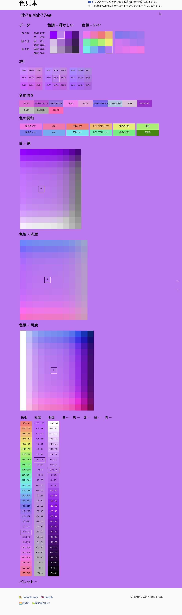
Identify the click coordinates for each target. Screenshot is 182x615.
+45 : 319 (26, 562)
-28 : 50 (39, 506)
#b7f (49, 78)
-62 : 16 (39, 552)
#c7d (39, 78)
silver (26, 110)
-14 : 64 (39, 485)
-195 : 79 (26, 449)
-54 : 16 (53, 552)
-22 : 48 (53, 511)
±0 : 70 (53, 470)
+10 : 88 (40, 439)
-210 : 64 (26, 444)
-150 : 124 (26, 464)
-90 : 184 (26, 485)
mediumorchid (41, 103)
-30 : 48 (39, 511)
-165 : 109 (26, 459)
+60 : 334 (26, 568)
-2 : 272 (25, 526)
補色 (148, 126)
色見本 (24, 603)
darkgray (41, 110)
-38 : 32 (53, 532)
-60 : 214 (26, 495)
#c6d (39, 85)
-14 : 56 (53, 495)
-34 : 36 (53, 526)
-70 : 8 (40, 562)
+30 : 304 (26, 557)
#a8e (80, 70)
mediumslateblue (100, 103)
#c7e (31, 78)
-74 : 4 (40, 568)
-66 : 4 (53, 568)
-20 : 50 (53, 506)
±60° (54, 126)
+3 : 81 (40, 449)
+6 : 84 (40, 444)
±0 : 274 (26, 532)
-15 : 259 (26, 511)
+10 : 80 (53, 449)
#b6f (49, 85)
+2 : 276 (26, 537)
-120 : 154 (26, 475)
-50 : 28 (39, 537)
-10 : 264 (26, 516)
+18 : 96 (40, 428)
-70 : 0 (53, 573)
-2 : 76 (40, 464)
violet (70, 103)
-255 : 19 (26, 428)
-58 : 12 (53, 557)
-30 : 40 (53, 521)
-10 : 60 (53, 490)
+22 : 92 (53, 433)
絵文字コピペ (41, 603)
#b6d (63, 85)
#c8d (39, 70)
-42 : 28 (53, 537)
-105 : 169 (26, 480)
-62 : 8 (53, 562)
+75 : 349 (26, 573)
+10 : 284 (26, 547)
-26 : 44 (53, 516)
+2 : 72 (53, 464)
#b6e (56, 85)
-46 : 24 (53, 542)
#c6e (31, 85)
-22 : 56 (39, 495)
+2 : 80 (40, 454)
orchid (26, 103)
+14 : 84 (53, 444)
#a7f (73, 78)
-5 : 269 (25, 521)
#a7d (88, 78)
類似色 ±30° (30, 126)
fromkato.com (28, 597)
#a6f (73, 85)
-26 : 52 (39, 501)
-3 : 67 (53, 480)
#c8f (24, 70)
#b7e (56, 78)
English (47, 597)
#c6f (24, 85)
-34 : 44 (39, 516)
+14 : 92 (40, 433)
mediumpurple (55, 103)
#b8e (56, 70)
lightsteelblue (115, 103)
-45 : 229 (26, 501)
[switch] (90, 2)
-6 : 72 (40, 475)
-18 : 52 (53, 501)
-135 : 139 (26, 470)
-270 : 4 (25, 423)
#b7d (63, 78)
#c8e (31, 70)
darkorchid (144, 103)
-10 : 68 (39, 480)
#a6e (80, 85)
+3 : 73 (53, 459)
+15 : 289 (26, 552)
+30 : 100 (53, 423)
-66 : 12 (39, 557)
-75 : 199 (26, 490)
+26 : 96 (53, 428)
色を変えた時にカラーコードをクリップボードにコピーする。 (128, 5)
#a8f (73, 70)
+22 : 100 (39, 423)
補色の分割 (124, 126)
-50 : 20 (53, 547)
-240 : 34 (26, 433)
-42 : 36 (39, 526)
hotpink (56, 110)
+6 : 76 (53, 454)
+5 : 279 (26, 542)
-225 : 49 (26, 439)
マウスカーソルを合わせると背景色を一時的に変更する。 (126, 1)
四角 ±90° (77, 126)
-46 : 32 (39, 532)
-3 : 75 (40, 470)
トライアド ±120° (101, 126)
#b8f (49, 70)
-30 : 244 (26, 506)
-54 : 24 (39, 542)
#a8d (88, 70)
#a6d (88, 85)
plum (85, 103)
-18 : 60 (39, 490)
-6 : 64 (53, 485)
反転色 (148, 132)
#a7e (80, 78)
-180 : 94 (26, 454)
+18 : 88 (53, 439)
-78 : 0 (40, 573)
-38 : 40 (39, 521)
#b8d (63, 70)
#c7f (24, 78)
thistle (130, 103)
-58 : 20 (39, 547)
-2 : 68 (53, 475)
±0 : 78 (40, 459)
